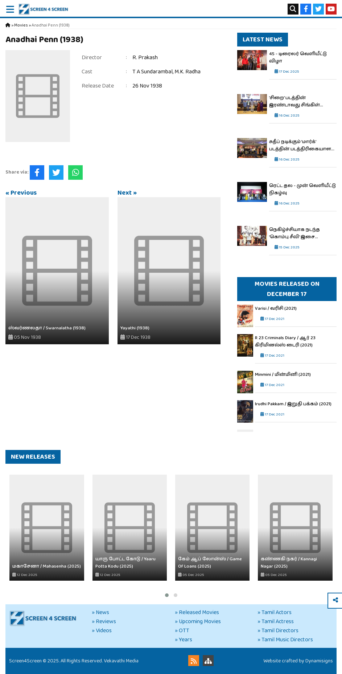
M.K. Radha (187, 71)
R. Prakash (145, 57)
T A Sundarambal (152, 71)
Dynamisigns (319, 661)
